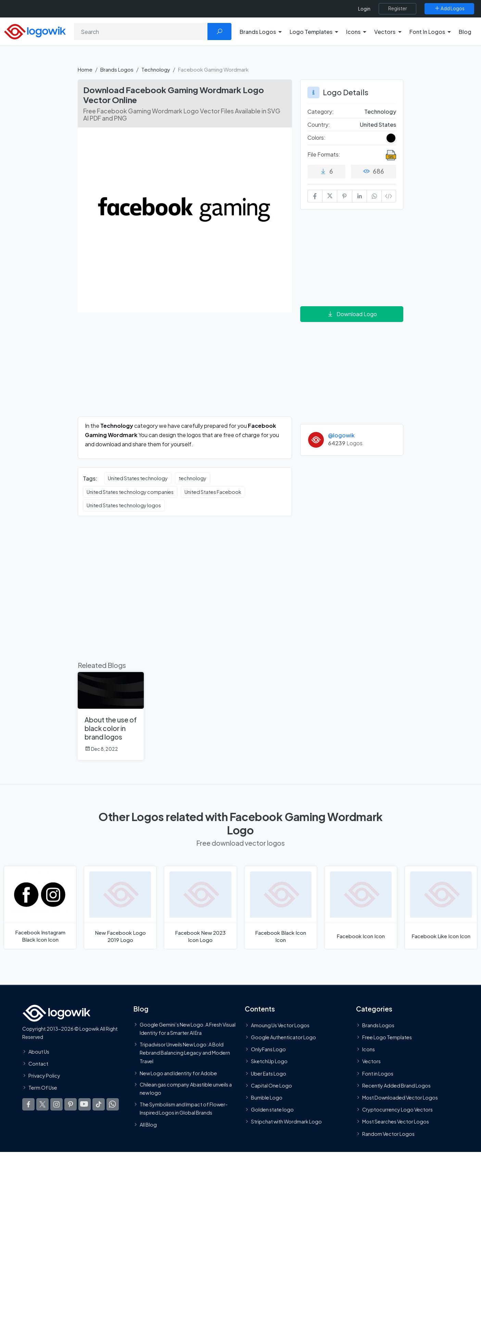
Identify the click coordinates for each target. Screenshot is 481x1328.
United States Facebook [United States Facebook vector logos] (213, 492)
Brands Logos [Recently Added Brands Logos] (378, 1025)
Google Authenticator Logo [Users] (283, 1037)
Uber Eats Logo (268, 1073)
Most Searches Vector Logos (395, 1121)
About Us (38, 1051)
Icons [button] (353, 31)
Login (364, 9)
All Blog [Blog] (148, 1124)
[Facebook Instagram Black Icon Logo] (40, 907)
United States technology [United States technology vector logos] (138, 478)
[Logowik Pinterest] (70, 1104)
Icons (368, 1049)
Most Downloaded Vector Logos (400, 1097)
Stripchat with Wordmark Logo (286, 1121)
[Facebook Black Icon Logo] (281, 907)
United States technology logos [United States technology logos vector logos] (124, 505)
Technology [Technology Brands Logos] (380, 111)
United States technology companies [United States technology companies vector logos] (130, 492)
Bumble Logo (266, 1097)
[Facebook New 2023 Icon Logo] (200, 907)
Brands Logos (117, 69)
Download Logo (352, 314)
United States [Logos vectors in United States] (378, 124)
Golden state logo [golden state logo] (272, 1109)
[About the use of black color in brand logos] (111, 716)
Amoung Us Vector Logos (280, 1025)
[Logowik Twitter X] (42, 1104)
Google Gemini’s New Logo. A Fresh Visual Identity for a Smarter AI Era (188, 1028)
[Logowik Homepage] (35, 30)
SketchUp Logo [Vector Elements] (269, 1061)
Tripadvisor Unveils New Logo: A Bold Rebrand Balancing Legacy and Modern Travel (185, 1052)
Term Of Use (42, 1087)
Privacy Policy (44, 1075)
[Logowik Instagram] (56, 1104)
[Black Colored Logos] (391, 138)
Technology (155, 69)
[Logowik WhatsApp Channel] (112, 1104)
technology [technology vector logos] (192, 478)
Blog (465, 31)
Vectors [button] (384, 31)
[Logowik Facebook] (28, 1104)
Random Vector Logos (388, 1134)
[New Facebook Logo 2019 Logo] (120, 907)
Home (85, 69)
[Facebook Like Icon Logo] (441, 907)
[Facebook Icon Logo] (361, 907)
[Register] (397, 8)
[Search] (141, 31)
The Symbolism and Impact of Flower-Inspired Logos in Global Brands (184, 1108)
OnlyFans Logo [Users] (268, 1049)
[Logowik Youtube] (84, 1104)
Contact (38, 1063)
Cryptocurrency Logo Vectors (397, 1109)
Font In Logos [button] (427, 31)
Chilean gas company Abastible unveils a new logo (186, 1088)
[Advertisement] (185, 369)
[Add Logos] (449, 8)
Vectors (371, 1061)
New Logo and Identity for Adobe (178, 1073)
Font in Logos (377, 1073)
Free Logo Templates (387, 1037)
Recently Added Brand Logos (396, 1085)
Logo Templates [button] (311, 31)
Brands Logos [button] (258, 31)
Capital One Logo (271, 1085)
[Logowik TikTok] (98, 1104)
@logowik (341, 435)
